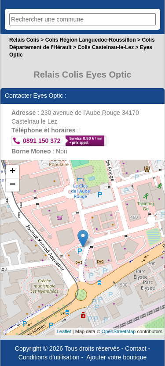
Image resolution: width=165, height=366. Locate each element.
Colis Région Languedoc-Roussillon (90, 40)
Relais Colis (24, 40)
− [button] (12, 185)
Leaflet (64, 331)
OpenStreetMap (119, 331)
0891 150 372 (42, 140)
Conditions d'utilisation (49, 357)
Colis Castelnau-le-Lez (105, 47)
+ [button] (12, 171)
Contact (135, 348)
